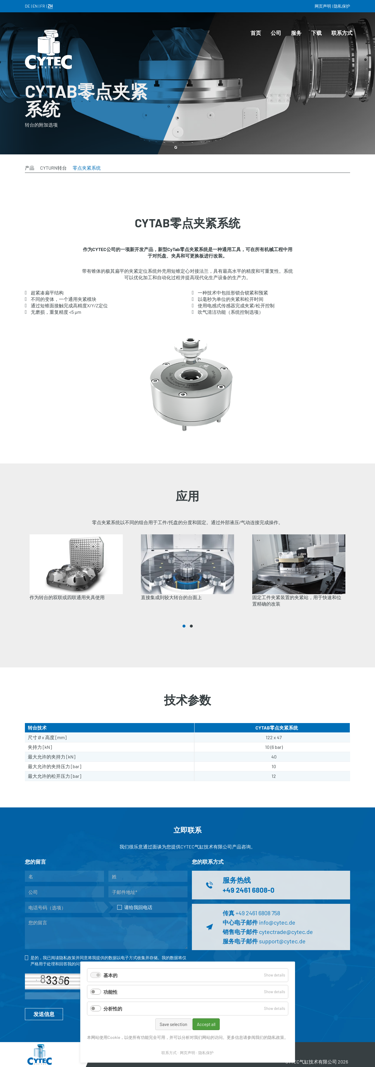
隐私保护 (206, 1052)
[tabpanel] (76, 575)
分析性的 (112, 1008)
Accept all (206, 1024)
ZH (50, 6)
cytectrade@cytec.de (286, 931)
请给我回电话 (134, 907)
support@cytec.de (282, 941)
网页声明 (187, 1052)
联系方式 (169, 1052)
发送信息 (43, 1014)
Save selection (173, 1024)
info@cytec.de (277, 922)
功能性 (110, 992)
